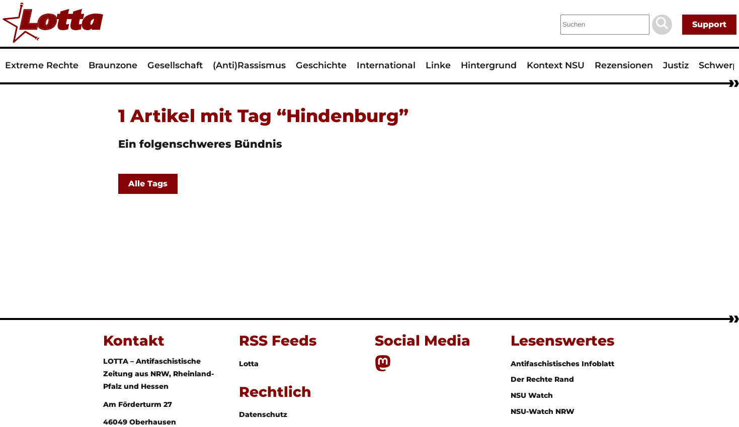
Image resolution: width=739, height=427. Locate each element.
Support (709, 24)
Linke (438, 65)
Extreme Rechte (41, 65)
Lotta (249, 363)
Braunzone (113, 65)
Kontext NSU (556, 65)
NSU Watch (532, 395)
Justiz (676, 65)
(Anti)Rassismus (249, 65)
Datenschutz (263, 414)
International (386, 65)
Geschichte (321, 65)
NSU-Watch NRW (542, 411)
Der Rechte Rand (542, 379)
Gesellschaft (175, 65)
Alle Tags (148, 183)
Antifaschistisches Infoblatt (562, 363)
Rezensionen (624, 65)
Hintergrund (489, 65)
